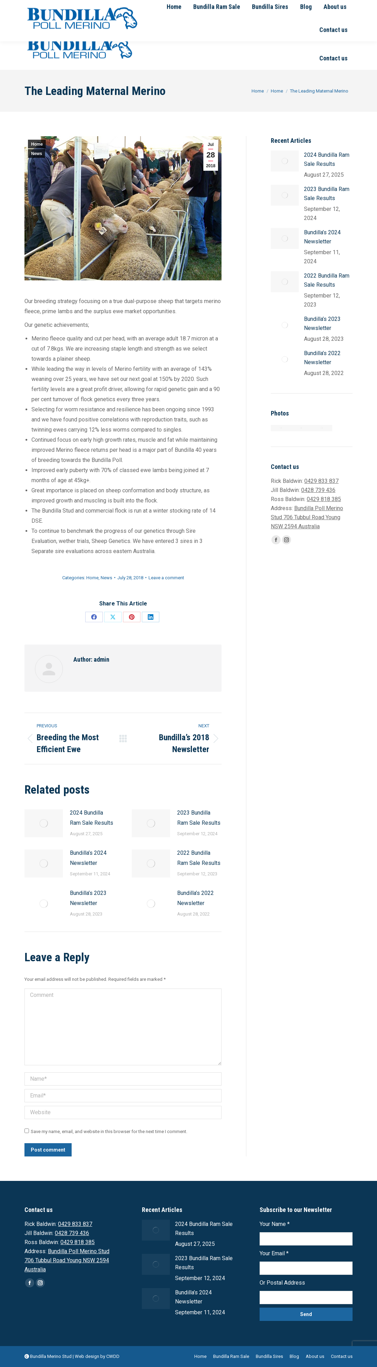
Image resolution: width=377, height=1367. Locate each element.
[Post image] (43, 823)
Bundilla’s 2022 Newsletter (195, 898)
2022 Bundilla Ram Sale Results (198, 858)
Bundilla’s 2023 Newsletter (88, 898)
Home (37, 144)
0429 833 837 (73, 6)
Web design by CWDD (97, 1356)
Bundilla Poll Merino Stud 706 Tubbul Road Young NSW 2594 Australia (307, 517)
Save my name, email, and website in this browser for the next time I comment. (109, 1131)
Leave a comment (166, 577)
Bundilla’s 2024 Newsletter (88, 858)
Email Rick (178, 6)
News (36, 153)
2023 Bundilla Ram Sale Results (198, 817)
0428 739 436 (139, 6)
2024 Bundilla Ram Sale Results (91, 817)
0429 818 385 (324, 499)
